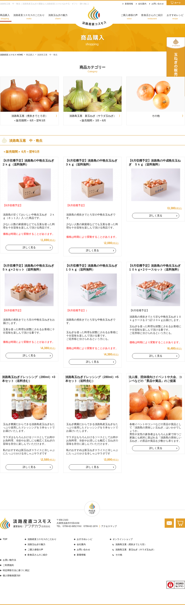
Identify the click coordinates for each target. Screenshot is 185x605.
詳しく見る (29, 247)
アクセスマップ (109, 526)
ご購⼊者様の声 (35, 549)
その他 (118, 554)
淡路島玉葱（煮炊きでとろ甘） (131, 544)
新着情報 (129, 4)
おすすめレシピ (84, 539)
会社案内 (142, 4)
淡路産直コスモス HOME (11, 55)
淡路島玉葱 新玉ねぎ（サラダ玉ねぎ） (135, 549)
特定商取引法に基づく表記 (16, 570)
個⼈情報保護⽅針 (12, 575)
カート (177, 2)
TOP (5, 539)
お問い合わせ (158, 4)
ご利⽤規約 (8, 565)
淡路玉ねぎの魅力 (36, 544)
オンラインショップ (123, 539)
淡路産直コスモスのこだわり (42, 539)
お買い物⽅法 (9, 560)
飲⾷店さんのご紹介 (38, 554)
